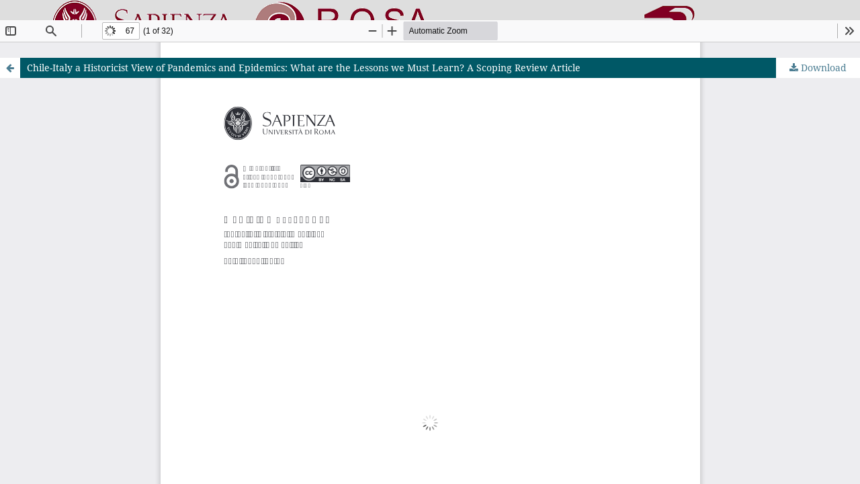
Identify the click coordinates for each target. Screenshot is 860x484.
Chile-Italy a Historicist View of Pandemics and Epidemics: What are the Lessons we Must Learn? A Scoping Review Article (303, 67)
